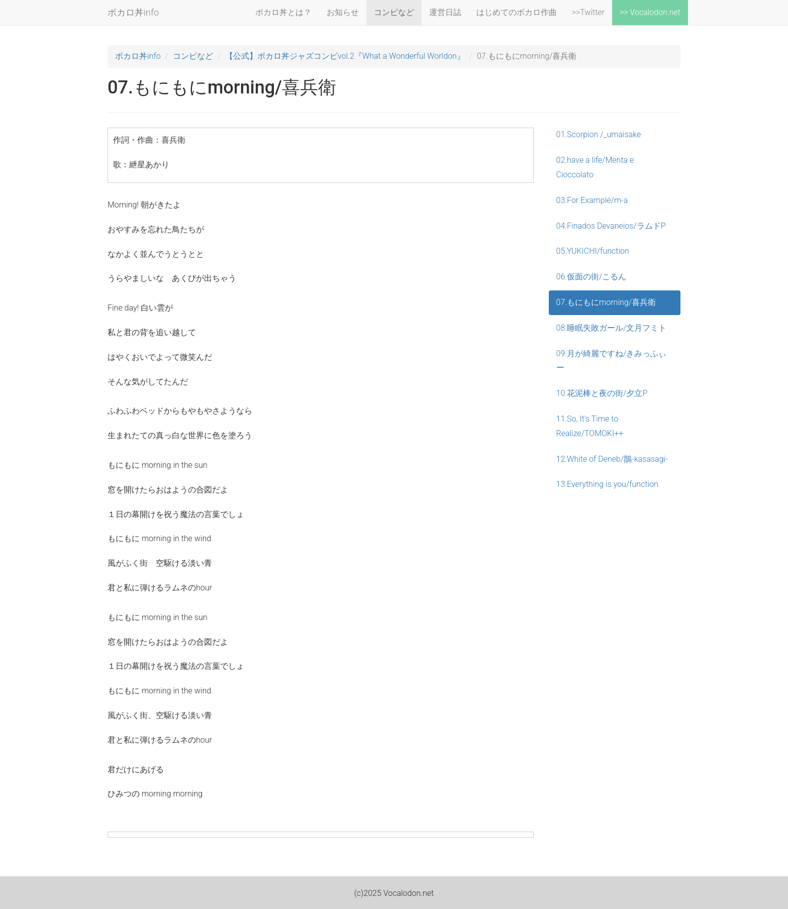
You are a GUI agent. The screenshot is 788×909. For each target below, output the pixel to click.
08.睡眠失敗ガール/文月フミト (611, 328)
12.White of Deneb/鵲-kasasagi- (612, 459)
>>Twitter (588, 12)
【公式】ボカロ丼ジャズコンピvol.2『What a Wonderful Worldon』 (345, 56)
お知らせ (343, 12)
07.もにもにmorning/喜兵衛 (606, 302)
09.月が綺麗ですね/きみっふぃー (611, 361)
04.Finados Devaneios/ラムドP (611, 226)
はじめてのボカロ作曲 (516, 12)
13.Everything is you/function (607, 484)
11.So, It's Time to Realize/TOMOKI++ (590, 426)
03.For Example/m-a (592, 200)
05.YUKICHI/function (592, 251)
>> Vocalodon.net (650, 12)
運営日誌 (445, 12)
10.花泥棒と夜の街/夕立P (602, 393)
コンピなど (394, 12)
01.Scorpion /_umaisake (598, 134)
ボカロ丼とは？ (283, 12)
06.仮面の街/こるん (591, 276)
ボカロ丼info (133, 12)
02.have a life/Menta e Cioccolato (595, 167)
